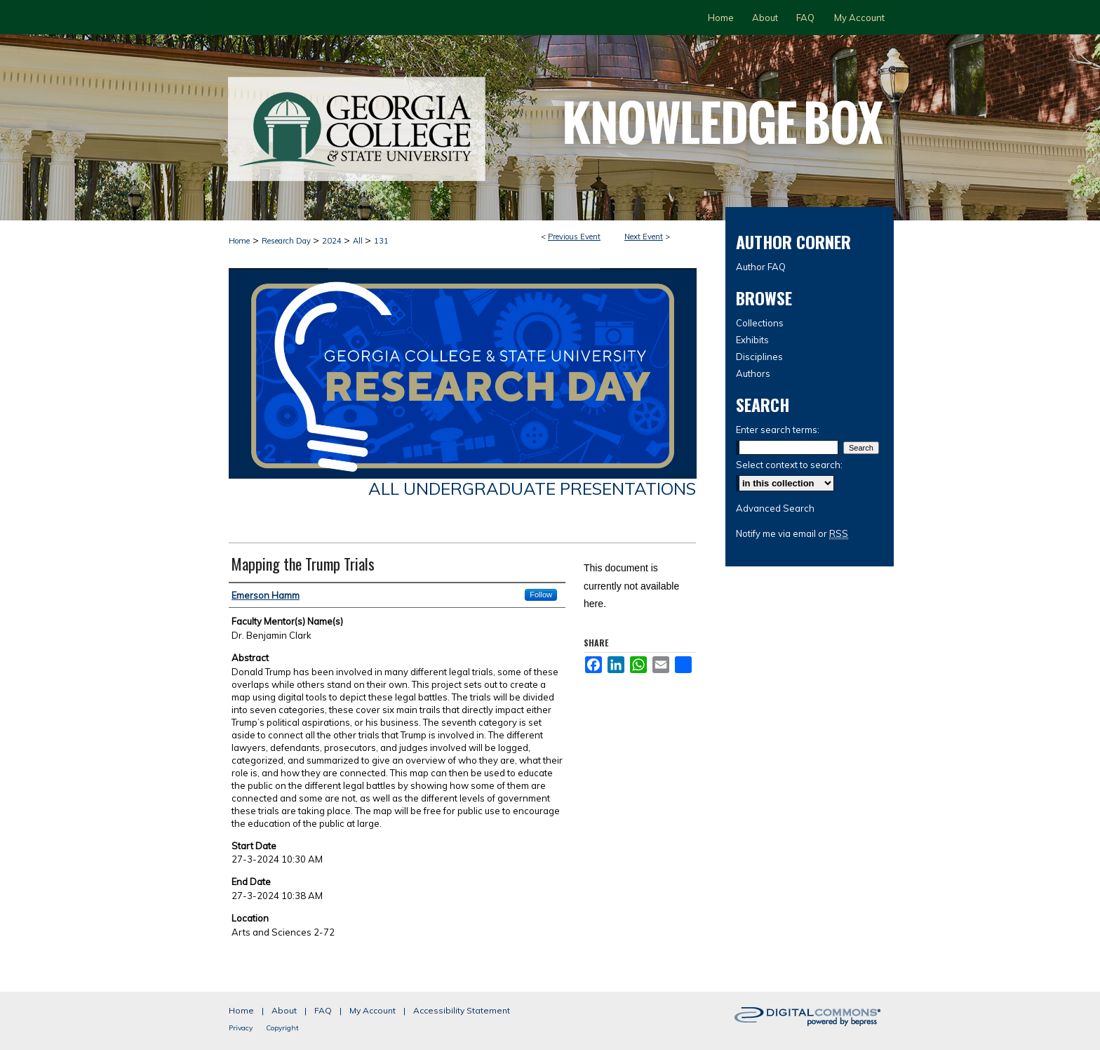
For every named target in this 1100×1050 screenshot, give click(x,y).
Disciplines (759, 356)
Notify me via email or (792, 533)
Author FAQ (761, 266)
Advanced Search (775, 508)
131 (381, 241)
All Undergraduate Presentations (532, 488)
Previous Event (574, 236)
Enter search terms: (777, 429)
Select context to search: (789, 464)
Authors (753, 373)
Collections (760, 322)
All (359, 241)
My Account (372, 1010)
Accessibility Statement (461, 1010)
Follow (541, 594)
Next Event (643, 236)
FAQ (323, 1010)
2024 (333, 241)
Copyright (282, 1027)
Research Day (287, 241)
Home (239, 241)
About (284, 1010)
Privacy (241, 1027)
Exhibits (752, 339)
